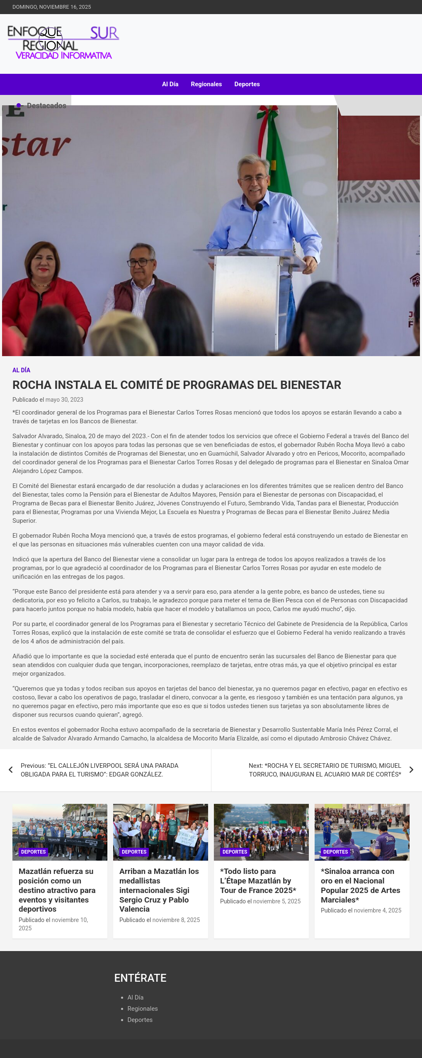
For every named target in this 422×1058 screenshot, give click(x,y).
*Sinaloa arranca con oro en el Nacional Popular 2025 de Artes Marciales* (360, 885)
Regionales (206, 84)
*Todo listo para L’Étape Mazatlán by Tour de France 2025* (258, 880)
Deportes (247, 84)
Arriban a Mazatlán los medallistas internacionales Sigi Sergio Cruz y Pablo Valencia (159, 890)
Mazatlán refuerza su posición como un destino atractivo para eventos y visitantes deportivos (57, 890)
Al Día (170, 84)
